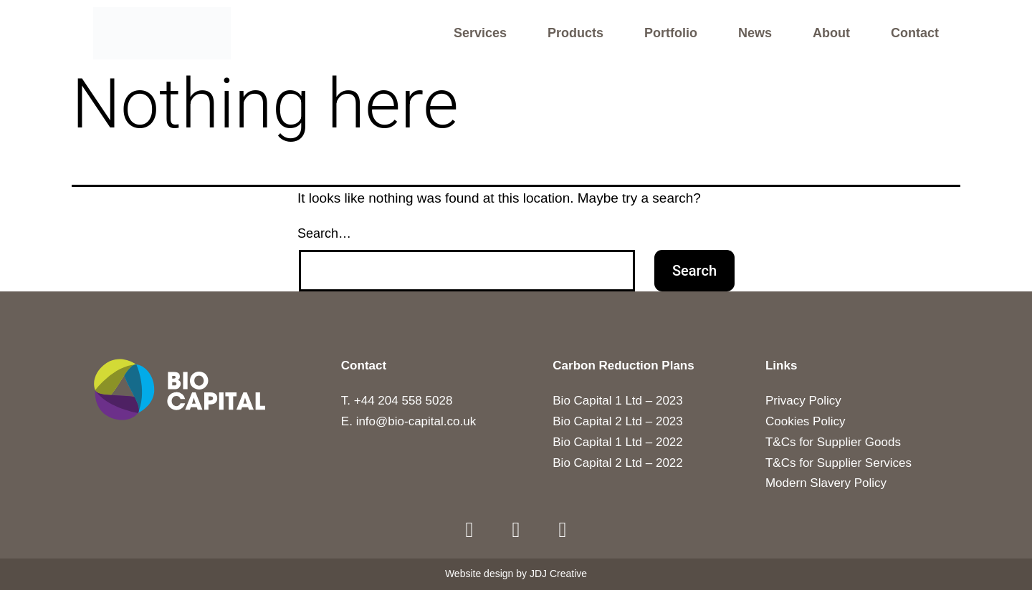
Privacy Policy (803, 400)
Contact (915, 33)
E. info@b (368, 421)
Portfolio (670, 33)
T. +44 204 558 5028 (397, 400)
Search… (324, 233)
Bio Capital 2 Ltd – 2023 (617, 421)
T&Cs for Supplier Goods (833, 442)
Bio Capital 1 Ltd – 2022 (617, 442)
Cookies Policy (805, 421)
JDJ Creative (558, 574)
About (831, 33)
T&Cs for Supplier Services (838, 463)
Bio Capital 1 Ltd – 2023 (617, 400)
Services (480, 33)
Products (575, 33)
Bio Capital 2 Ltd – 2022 (617, 463)
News (755, 33)
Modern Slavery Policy (826, 483)
